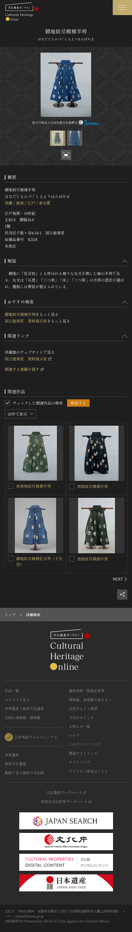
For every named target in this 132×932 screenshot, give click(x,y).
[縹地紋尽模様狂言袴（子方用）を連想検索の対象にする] (10, 558)
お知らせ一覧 (79, 726)
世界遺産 (12, 754)
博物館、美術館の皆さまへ (90, 699)
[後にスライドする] (120, 579)
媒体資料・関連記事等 (87, 690)
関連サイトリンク (83, 753)
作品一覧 (12, 690)
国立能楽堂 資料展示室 (26, 321)
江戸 (31, 203)
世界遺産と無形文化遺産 (24, 708)
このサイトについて (85, 744)
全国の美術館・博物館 (22, 717)
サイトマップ (79, 762)
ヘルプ (74, 735)
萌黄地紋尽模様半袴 (33, 486)
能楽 (20, 203)
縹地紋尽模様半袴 (20, 314)
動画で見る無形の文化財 (24, 772)
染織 (8, 203)
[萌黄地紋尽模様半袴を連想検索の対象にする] (10, 486)
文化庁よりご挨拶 (83, 708)
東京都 (44, 203)
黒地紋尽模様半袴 (92, 486)
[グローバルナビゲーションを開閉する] (122, 7)
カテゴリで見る (17, 699)
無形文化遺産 (15, 763)
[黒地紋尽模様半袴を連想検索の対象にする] (72, 486)
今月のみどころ (81, 717)
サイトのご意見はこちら (88, 771)
